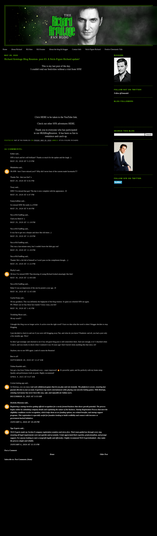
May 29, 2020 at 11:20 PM (22, 236)
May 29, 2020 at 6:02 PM (22, 181)
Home (5, 49)
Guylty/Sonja (15, 298)
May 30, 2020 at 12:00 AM (23, 278)
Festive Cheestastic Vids (114, 49)
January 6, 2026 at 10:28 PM (25, 422)
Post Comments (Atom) (23, 459)
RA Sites (29, 49)
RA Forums (41, 49)
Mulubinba (14, 167)
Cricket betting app (17, 383)
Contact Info (76, 49)
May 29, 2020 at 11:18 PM (22, 222)
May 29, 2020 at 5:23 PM (22, 161)
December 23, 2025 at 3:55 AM (26, 396)
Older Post (104, 454)
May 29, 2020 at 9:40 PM (22, 209)
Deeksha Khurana (17, 403)
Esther (12, 154)
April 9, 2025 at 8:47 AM (22, 377)
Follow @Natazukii (121, 93)
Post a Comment (10, 450)
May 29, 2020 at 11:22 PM (22, 264)
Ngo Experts (15, 428)
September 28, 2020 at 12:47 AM (26, 360)
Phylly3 (13, 270)
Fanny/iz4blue (15, 201)
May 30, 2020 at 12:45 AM (23, 292)
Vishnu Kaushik (16, 366)
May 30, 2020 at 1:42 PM (22, 308)
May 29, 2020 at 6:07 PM (22, 195)
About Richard (16, 49)
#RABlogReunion (48, 133)
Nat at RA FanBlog (17, 215)
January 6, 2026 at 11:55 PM (25, 445)
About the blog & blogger (58, 49)
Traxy (12, 187)
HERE (43, 117)
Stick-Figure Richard (93, 49)
